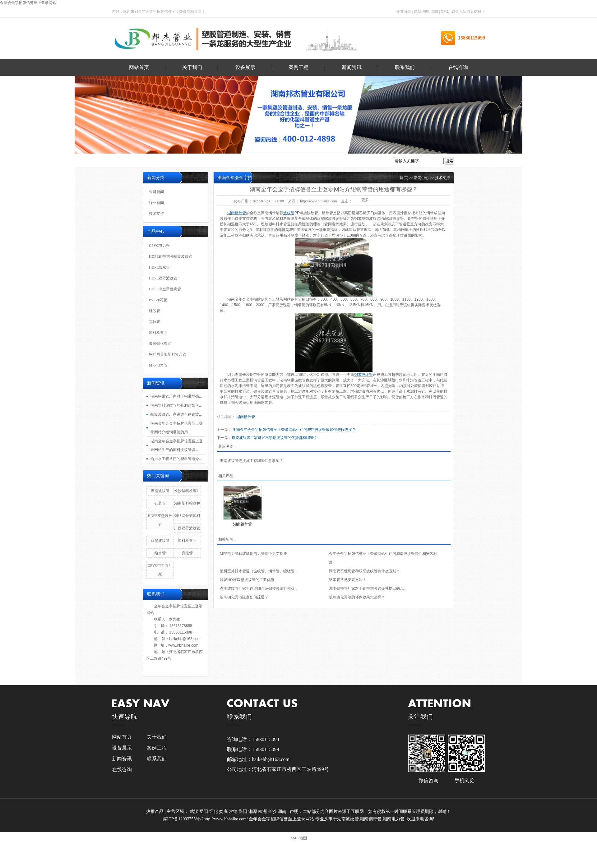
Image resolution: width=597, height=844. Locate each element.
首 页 (404, 178)
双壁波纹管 (160, 540)
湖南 (283, 811)
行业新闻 (156, 203)
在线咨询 (458, 67)
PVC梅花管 (158, 300)
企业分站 (403, 11)
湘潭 (253, 811)
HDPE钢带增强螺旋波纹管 (170, 256)
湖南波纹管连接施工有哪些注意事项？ (251, 461)
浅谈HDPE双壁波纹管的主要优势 (247, 580)
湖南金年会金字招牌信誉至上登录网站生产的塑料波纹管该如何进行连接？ (294, 429)
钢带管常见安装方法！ (347, 580)
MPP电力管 (158, 365)
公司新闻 (156, 192)
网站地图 (422, 11)
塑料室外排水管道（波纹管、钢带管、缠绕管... (258, 571)
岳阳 (204, 811)
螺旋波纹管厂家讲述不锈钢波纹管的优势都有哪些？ (274, 438)
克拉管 (154, 322)
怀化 (214, 811)
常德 (234, 811)
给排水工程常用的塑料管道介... (176, 459)
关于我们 (192, 67)
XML (445, 11)
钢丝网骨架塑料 (187, 516)
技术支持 (442, 178)
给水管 (160, 553)
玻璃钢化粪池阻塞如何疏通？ (244, 597)
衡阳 (243, 811)
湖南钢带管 (262, 402)
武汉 (195, 811)
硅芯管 (154, 311)
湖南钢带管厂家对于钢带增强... (176, 396)
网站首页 (139, 67)
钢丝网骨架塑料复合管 (167, 354)
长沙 (273, 811)
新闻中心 (421, 178)
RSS (435, 11)
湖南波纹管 (160, 491)
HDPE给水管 (159, 267)
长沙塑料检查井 (187, 491)
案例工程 (298, 67)
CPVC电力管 (159, 245)
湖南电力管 (394, 819)
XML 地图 (298, 838)
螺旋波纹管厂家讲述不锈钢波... (176, 414)
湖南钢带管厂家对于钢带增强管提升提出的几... (367, 588)
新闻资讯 (352, 67)
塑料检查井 (158, 332)
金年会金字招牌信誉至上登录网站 (28, 3)
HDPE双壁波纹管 (163, 278)
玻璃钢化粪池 (160, 343)
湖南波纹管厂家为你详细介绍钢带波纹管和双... (258, 588)
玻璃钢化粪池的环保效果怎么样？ (357, 597)
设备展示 (245, 67)
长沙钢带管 (251, 374)
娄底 (224, 811)
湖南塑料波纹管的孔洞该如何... (176, 405)
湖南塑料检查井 (187, 503)
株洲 (263, 811)
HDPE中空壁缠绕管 (165, 289)
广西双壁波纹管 (187, 528)
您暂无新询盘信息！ (468, 11)
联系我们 (405, 67)
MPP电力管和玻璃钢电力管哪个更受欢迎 (253, 553)
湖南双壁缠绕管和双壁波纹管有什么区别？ (364, 571)
